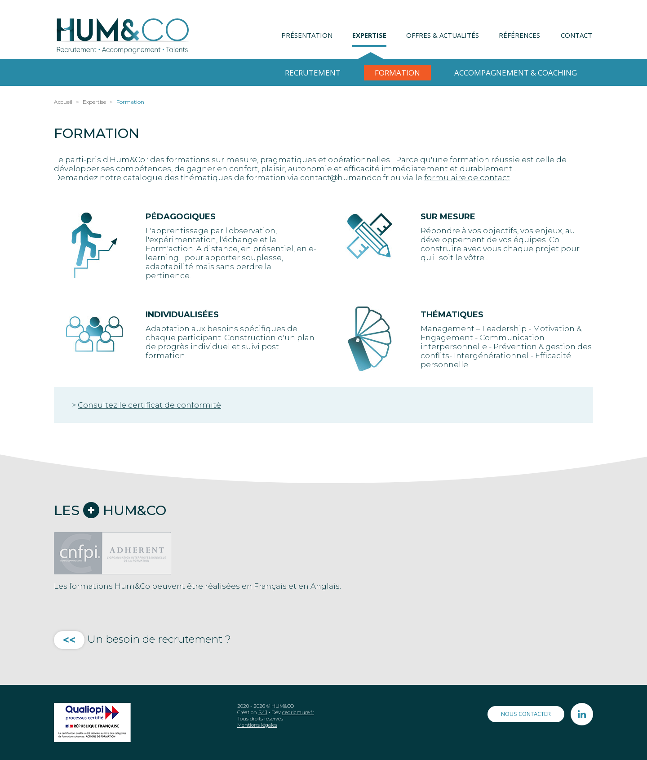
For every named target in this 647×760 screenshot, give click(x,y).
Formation (397, 72)
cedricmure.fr (298, 712)
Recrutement (313, 72)
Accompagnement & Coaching (515, 72)
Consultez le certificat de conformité (149, 404)
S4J (262, 712)
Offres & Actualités (442, 35)
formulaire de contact (467, 177)
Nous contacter (526, 714)
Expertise (369, 35)
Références (519, 35)
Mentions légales (257, 725)
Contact (576, 35)
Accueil (63, 101)
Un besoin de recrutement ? (142, 639)
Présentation (306, 35)
